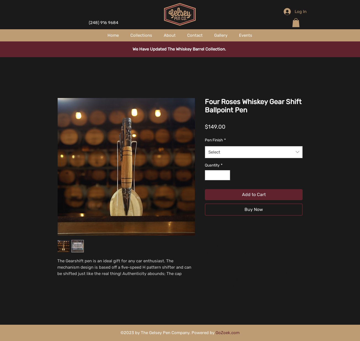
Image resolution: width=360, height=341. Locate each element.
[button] (296, 22)
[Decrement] (209, 175)
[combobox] (254, 152)
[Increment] (225, 175)
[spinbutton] (217, 175)
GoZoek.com (228, 332)
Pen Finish (215, 140)
